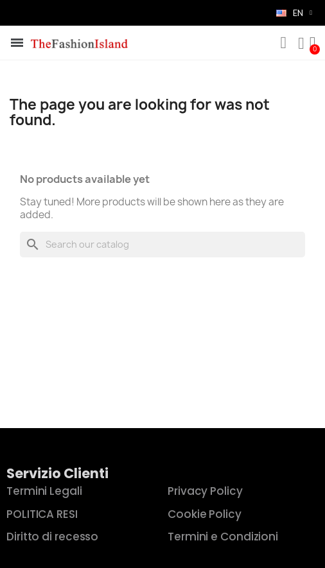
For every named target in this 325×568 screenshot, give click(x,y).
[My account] (301, 43)
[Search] (162, 244)
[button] (283, 43)
